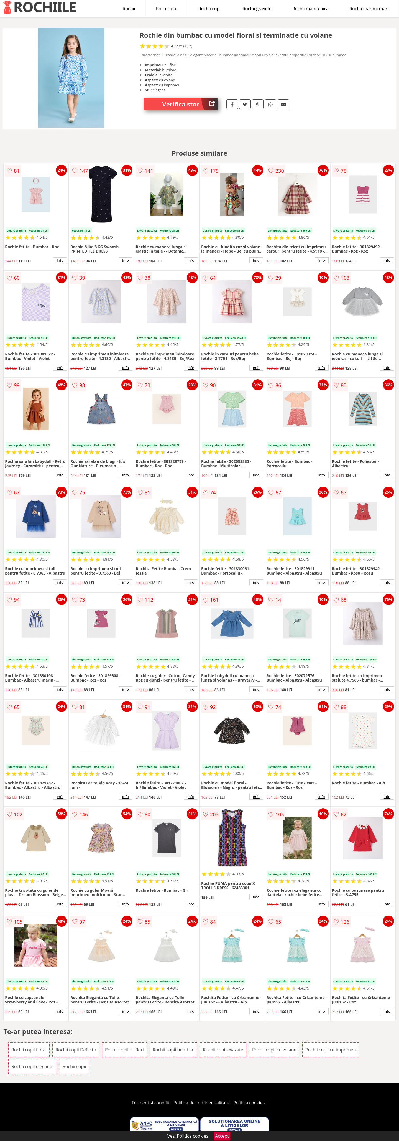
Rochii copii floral (29, 1050)
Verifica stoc (190, 104)
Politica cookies (249, 1103)
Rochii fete (167, 9)
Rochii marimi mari (368, 9)
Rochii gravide (256, 9)
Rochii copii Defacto (75, 1050)
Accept (222, 1136)
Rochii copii (210, 9)
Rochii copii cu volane (274, 1050)
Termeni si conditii (151, 1103)
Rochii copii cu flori (124, 1050)
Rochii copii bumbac (173, 1050)
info (60, 260)
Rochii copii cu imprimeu (330, 1050)
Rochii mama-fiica (310, 9)
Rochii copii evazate (223, 1050)
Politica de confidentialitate (201, 1103)
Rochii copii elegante (32, 1066)
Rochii (129, 9)
